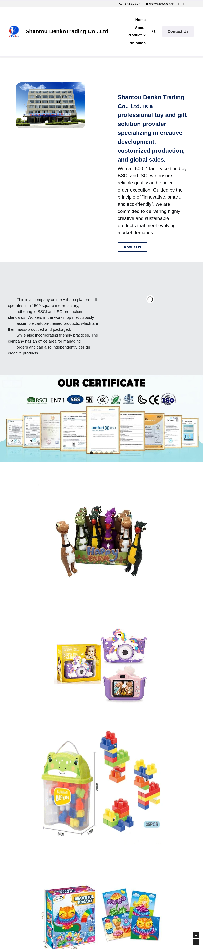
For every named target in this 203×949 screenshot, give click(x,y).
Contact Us (178, 31)
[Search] (154, 31)
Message (33, 868)
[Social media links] (178, 4)
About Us (132, 247)
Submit (61, 896)
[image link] (14, 31)
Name (30, 845)
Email (30, 856)
